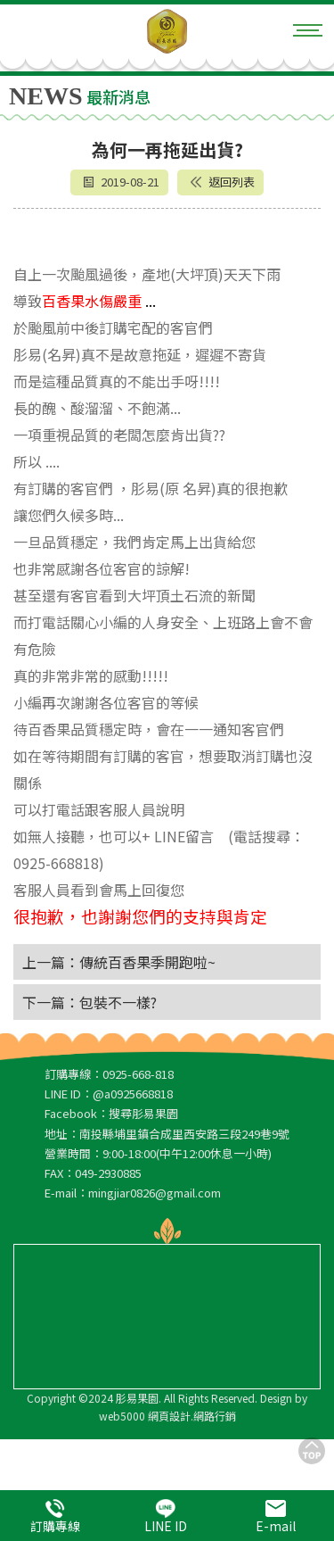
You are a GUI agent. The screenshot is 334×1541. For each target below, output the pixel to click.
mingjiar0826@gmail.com (154, 1192)
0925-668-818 (138, 1073)
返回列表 (223, 181)
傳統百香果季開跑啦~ (147, 962)
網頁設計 (169, 1415)
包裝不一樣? (118, 1002)
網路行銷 (214, 1415)
